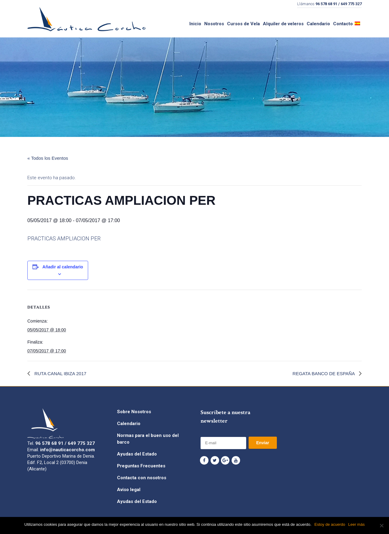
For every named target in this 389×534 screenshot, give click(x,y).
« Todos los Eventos (47, 158)
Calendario (128, 423)
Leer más (356, 524)
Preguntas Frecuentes (141, 466)
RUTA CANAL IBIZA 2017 (59, 373)
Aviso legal (128, 489)
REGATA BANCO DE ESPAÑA (324, 373)
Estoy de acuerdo (330, 524)
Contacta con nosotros (141, 477)
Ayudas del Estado (137, 454)
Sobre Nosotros (134, 411)
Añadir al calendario (63, 266)
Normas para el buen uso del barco (148, 439)
